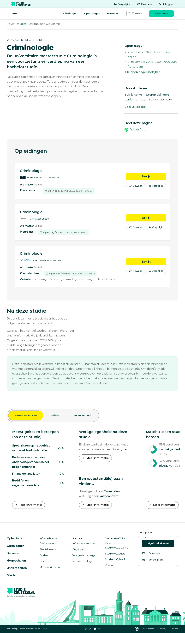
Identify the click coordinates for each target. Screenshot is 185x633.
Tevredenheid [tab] (82, 415)
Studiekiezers (48, 549)
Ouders (44, 555)
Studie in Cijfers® (115, 559)
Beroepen (113, 13)
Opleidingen (69, 13)
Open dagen (92, 13)
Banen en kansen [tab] (26, 415)
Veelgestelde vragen (84, 555)
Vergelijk (155, 187)
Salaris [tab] (55, 415)
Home (10, 24)
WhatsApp (137, 129)
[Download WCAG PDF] (137, 629)
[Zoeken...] (137, 13)
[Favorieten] (145, 4)
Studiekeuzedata (115, 553)
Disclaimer (148, 628)
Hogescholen (16, 560)
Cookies (174, 628)
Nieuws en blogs (82, 561)
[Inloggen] (166, 4)
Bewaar (135, 187)
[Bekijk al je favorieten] (152, 553)
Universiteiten (17, 568)
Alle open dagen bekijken (142, 72)
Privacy (162, 628)
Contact (110, 565)
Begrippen (78, 549)
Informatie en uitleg (84, 543)
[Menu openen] (14, 13)
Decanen (45, 561)
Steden (12, 575)
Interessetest (161, 13)
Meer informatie (30, 505)
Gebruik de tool (135, 106)
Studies (21, 24)
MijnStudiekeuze (158, 543)
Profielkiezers (48, 543)
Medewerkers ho (50, 567)
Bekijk (154, 178)
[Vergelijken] (122, 4)
